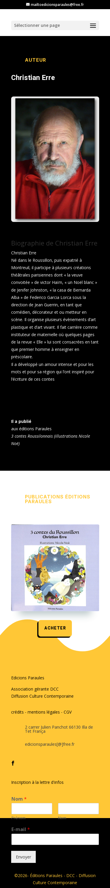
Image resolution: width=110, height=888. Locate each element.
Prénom (18, 817)
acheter (55, 628)
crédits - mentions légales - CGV (41, 712)
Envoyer (23, 857)
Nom (19, 799)
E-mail (20, 829)
